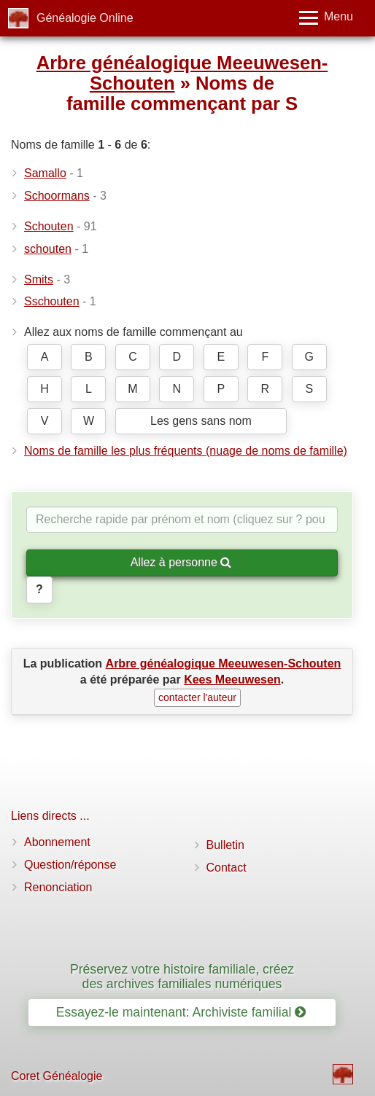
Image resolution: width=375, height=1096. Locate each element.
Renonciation (58, 887)
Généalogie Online (85, 18)
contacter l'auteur (197, 697)
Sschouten (52, 301)
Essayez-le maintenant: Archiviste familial (181, 1012)
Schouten (49, 226)
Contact (226, 867)
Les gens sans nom (201, 421)
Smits (38, 279)
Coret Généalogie (56, 1076)
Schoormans (57, 195)
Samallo (45, 173)
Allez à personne (181, 562)
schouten (47, 249)
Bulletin (225, 845)
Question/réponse (70, 864)
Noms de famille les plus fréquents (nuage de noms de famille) (185, 451)
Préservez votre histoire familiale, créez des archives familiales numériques (182, 976)
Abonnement (57, 842)
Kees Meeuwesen (232, 679)
